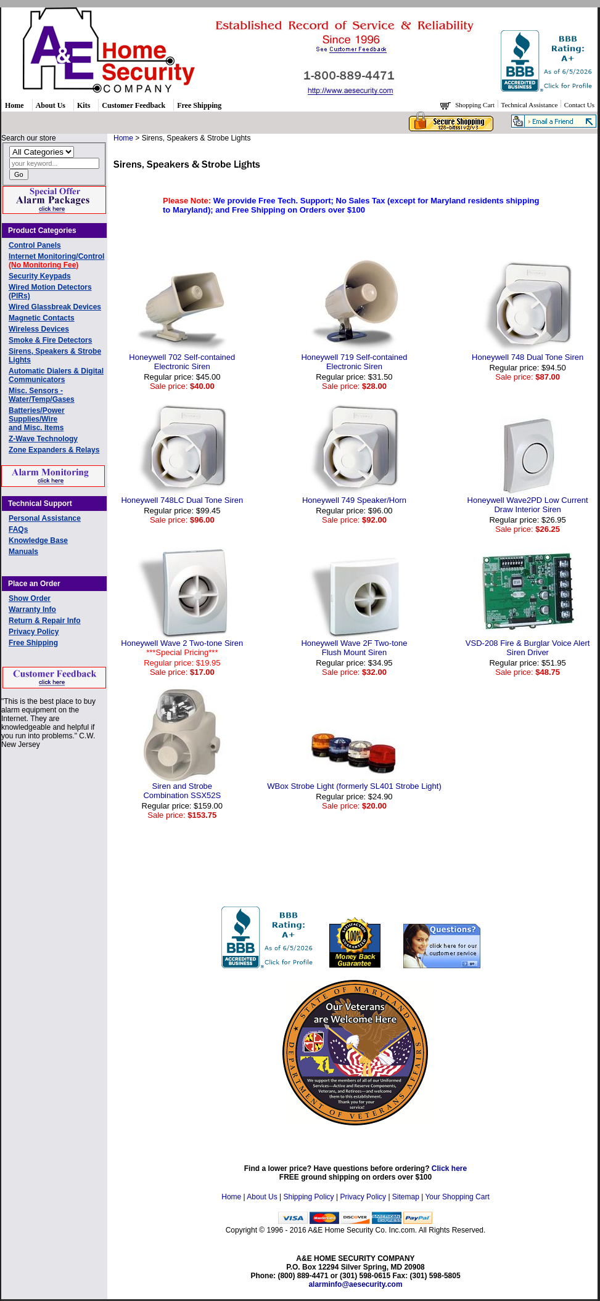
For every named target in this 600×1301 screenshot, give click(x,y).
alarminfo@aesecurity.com (355, 1284)
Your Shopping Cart (457, 1197)
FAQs (18, 529)
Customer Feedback (133, 105)
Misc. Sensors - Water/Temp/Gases (42, 395)
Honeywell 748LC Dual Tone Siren (182, 500)
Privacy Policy (34, 631)
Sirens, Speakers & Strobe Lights (55, 355)
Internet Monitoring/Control (56, 260)
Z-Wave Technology (43, 438)
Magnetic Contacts (42, 318)
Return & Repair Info (45, 620)
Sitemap (405, 1197)
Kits (83, 105)
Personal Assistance (45, 518)
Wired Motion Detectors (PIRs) (50, 291)
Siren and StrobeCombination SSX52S (182, 790)
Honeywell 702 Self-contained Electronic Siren (182, 362)
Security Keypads (40, 276)
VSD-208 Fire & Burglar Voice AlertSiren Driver (528, 647)
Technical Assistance (530, 104)
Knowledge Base (38, 540)
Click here (449, 1168)
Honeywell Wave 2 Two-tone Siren (182, 647)
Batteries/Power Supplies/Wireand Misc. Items (37, 419)
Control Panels (35, 245)
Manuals (23, 551)
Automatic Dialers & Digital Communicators (56, 375)
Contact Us (579, 104)
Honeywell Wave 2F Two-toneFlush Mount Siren (354, 647)
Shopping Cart (475, 104)
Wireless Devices (39, 329)
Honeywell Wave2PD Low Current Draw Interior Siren (527, 505)
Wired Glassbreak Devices (55, 307)
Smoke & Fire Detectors (50, 340)
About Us (50, 105)
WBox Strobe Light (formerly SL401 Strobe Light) (354, 786)
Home (14, 105)
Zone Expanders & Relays (54, 450)
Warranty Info (32, 609)
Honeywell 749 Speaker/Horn (354, 500)
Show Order (30, 598)
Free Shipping (199, 105)
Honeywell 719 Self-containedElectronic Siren (354, 362)
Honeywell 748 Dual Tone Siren (527, 357)
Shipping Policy (309, 1197)
